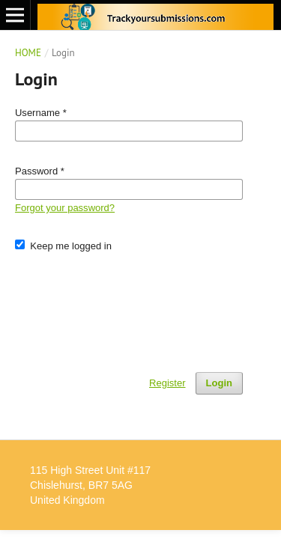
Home (28, 52)
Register (167, 383)
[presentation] (129, 305)
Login (219, 383)
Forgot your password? (65, 207)
